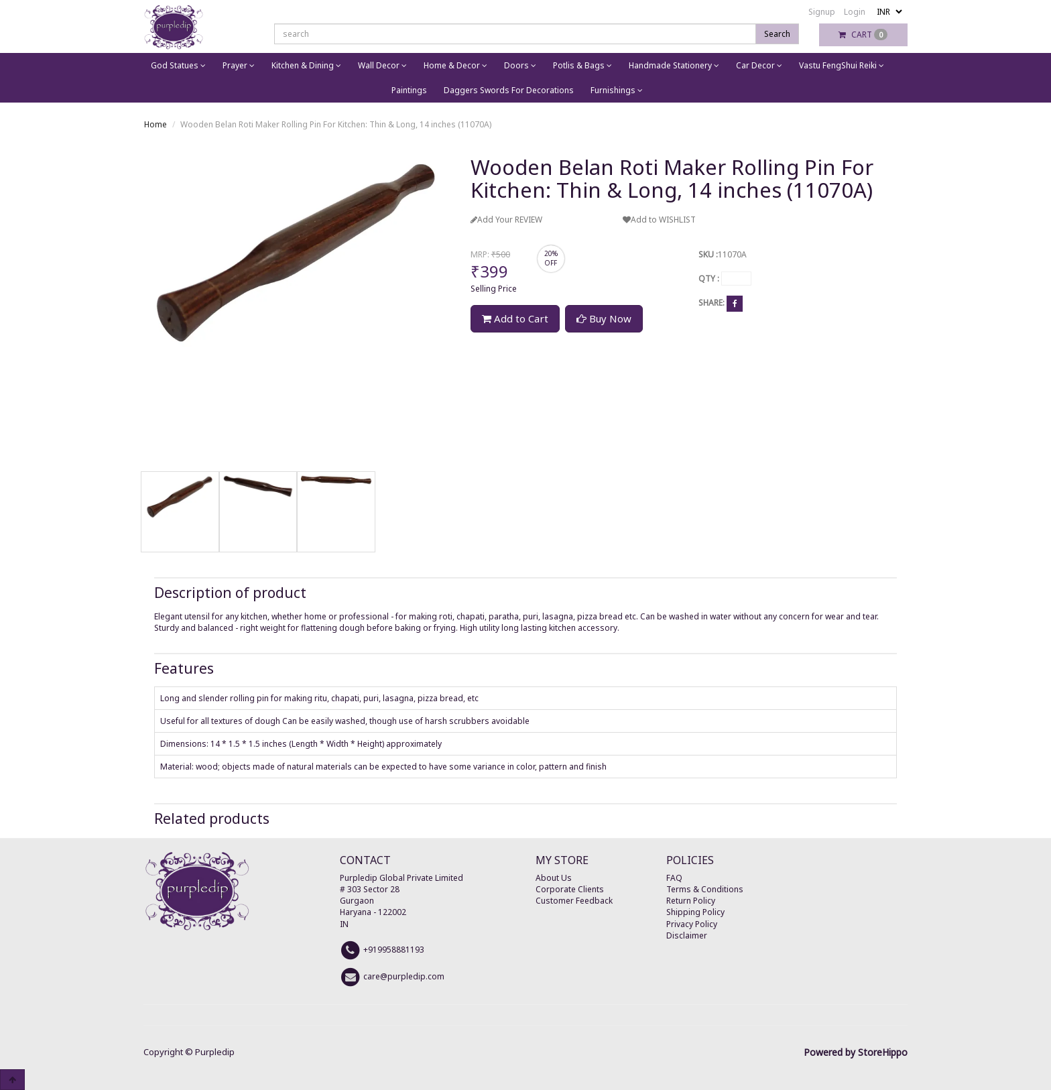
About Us (554, 878)
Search (777, 34)
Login (854, 11)
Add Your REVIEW (506, 219)
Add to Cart (515, 318)
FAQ (674, 878)
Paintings (409, 90)
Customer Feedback (574, 900)
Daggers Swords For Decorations (509, 90)
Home (155, 124)
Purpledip (215, 1052)
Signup (821, 11)
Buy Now (603, 318)
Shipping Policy (695, 912)
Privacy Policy (691, 924)
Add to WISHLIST (659, 219)
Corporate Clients (570, 889)
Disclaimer (686, 935)
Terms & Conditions (704, 889)
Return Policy (690, 900)
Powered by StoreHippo (856, 1052)
